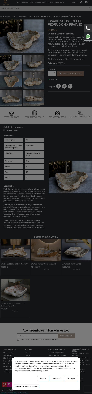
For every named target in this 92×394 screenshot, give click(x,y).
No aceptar (71, 378)
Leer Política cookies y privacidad (26, 386)
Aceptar (43, 378)
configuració (56, 378)
